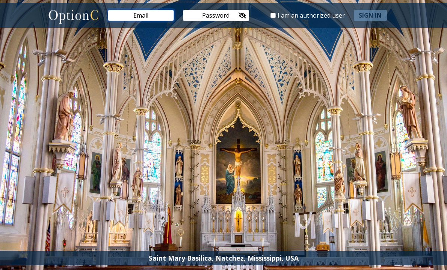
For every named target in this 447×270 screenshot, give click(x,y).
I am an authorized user (311, 15)
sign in (370, 15)
